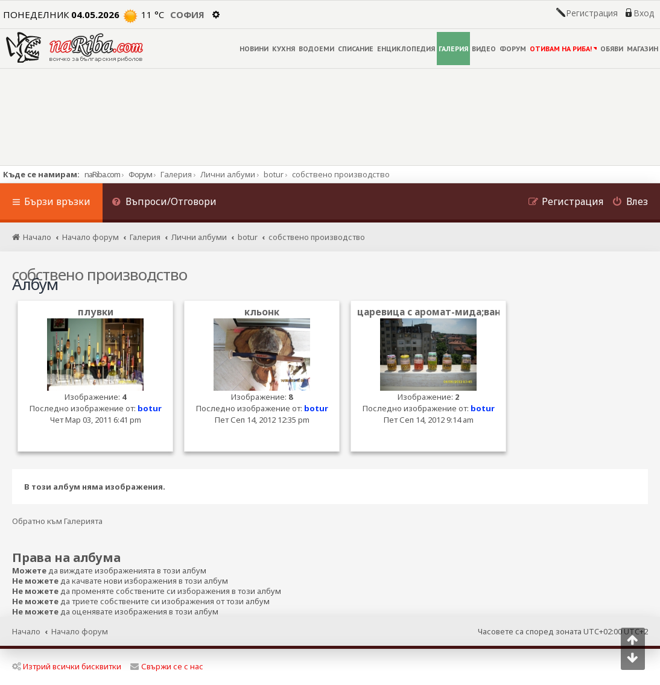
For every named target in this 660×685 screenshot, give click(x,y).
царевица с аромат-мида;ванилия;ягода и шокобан (484, 312)
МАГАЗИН (642, 48)
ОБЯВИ (611, 48)
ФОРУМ (513, 48)
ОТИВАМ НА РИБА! (563, 48)
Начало (26, 631)
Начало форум (79, 631)
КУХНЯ (283, 48)
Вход (643, 13)
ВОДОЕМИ (316, 48)
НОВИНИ (254, 48)
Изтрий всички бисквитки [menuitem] (66, 666)
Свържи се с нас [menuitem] (166, 666)
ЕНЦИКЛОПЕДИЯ (406, 48)
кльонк (261, 312)
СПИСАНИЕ (355, 48)
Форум (140, 174)
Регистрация (592, 13)
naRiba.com (102, 174)
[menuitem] (164, 203)
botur (150, 408)
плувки (95, 312)
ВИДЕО (484, 48)
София (187, 14)
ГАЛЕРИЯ (453, 48)
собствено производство (99, 274)
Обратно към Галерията (57, 521)
